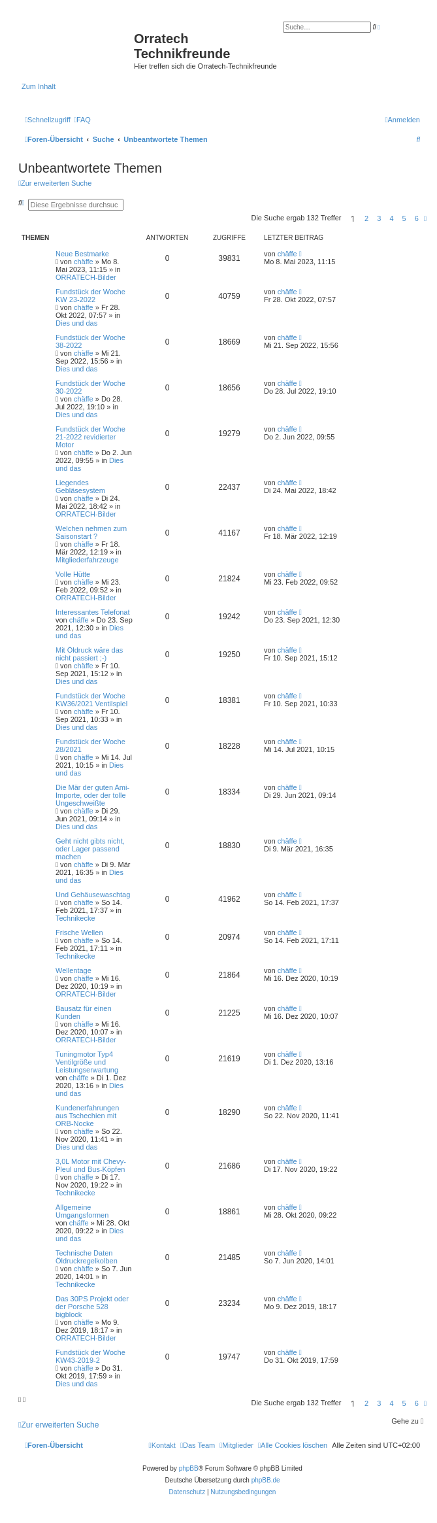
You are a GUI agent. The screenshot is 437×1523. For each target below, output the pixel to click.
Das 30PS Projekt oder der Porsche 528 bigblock (92, 1306)
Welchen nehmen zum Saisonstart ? (91, 532)
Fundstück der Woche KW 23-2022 (90, 295)
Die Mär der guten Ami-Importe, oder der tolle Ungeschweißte (92, 795)
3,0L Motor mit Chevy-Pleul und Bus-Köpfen (91, 1165)
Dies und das (76, 323)
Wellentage (73, 970)
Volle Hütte (73, 574)
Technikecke (75, 918)
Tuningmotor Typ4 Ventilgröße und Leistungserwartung (87, 1062)
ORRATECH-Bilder (86, 277)
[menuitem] (82, 120)
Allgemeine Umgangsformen (82, 1211)
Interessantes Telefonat (93, 612)
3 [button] (379, 218)
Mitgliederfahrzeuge (87, 560)
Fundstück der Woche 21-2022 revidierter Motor (90, 437)
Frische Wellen (79, 932)
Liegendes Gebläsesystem (80, 486)
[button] (425, 218)
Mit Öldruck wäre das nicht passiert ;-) (89, 654)
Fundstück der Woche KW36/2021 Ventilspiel (91, 700)
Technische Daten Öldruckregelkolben (87, 1257)
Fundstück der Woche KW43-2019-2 (90, 1356)
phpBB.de (265, 1480)
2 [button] (366, 218)
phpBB (189, 1468)
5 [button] (404, 218)
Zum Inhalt (39, 86)
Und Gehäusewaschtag (93, 894)
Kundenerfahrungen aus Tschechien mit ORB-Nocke (87, 1115)
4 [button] (391, 218)
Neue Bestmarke (82, 254)
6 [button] (417, 218)
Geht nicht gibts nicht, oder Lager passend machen (90, 849)
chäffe (83, 261)
